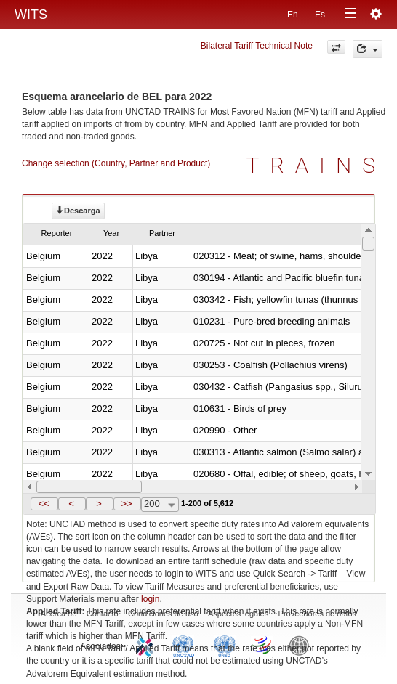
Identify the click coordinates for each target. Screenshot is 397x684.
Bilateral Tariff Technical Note (257, 46)
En (292, 14)
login (150, 599)
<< (43, 503)
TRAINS (316, 165)
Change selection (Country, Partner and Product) (116, 163)
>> (126, 503)
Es (320, 14)
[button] (44, 503)
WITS (31, 14)
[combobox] (160, 504)
